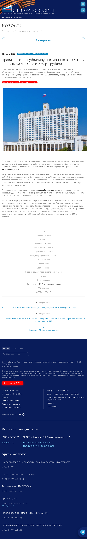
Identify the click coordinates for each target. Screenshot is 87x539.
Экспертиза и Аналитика (11, 407)
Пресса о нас (43, 264)
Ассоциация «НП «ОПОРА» (12, 394)
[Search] (15, 354)
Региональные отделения (37, 442)
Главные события (43, 235)
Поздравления (43, 280)
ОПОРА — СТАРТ (43, 292)
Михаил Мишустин (10, 82)
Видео (43, 276)
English (14, 348)
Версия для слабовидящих (12, 17)
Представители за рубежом (38, 445)
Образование (52, 406)
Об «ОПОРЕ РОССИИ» (10, 390)
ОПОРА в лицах (43, 260)
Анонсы (43, 239)
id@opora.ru (8, 442)
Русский (6, 348)
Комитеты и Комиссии (10, 401)
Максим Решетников (28, 82)
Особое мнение (43, 268)
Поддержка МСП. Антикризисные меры (28, 31)
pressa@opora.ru (8, 506)
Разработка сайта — (13, 414)
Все (43, 231)
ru (83, 10)
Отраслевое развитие (43, 252)
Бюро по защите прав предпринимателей (43, 272)
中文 (21, 348)
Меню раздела (44, 40)
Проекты (50, 403)
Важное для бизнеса (43, 243)
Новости (10, 31)
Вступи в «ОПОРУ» (12, 383)
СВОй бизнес (43, 288)
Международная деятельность (43, 256)
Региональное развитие (43, 248)
